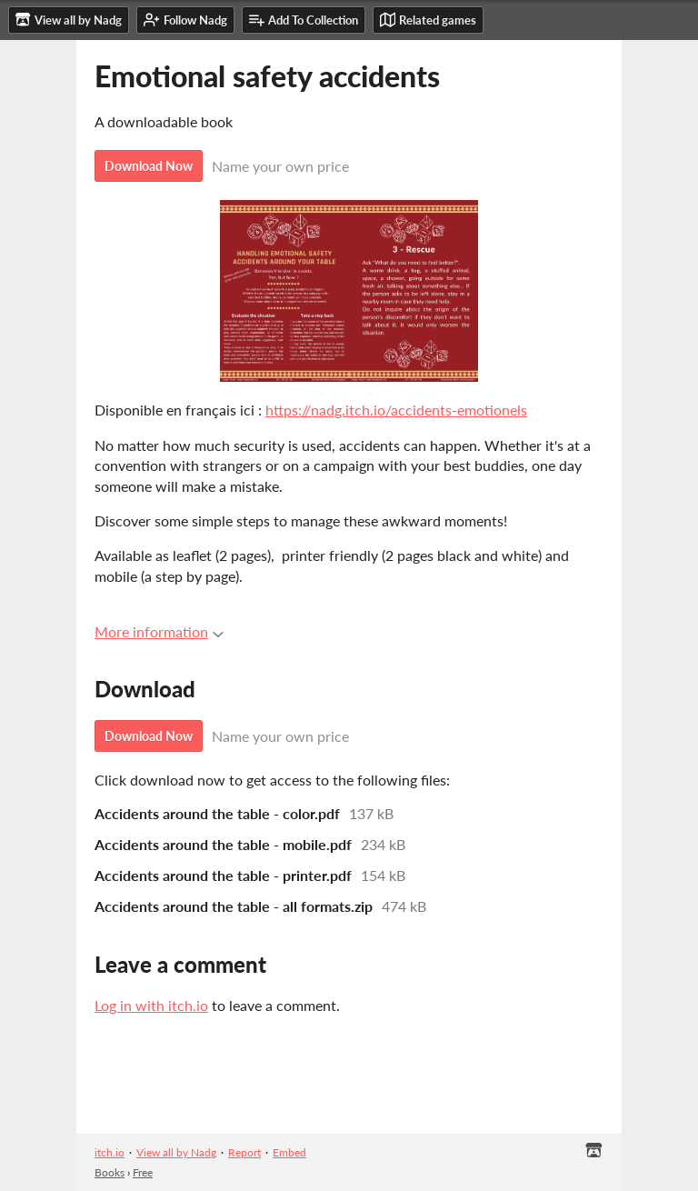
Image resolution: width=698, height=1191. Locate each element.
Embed (289, 1152)
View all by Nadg (176, 1152)
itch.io (110, 1152)
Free (143, 1172)
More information (159, 631)
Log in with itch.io (151, 1005)
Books (110, 1172)
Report (244, 1152)
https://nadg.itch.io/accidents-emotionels (396, 409)
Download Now (149, 166)
